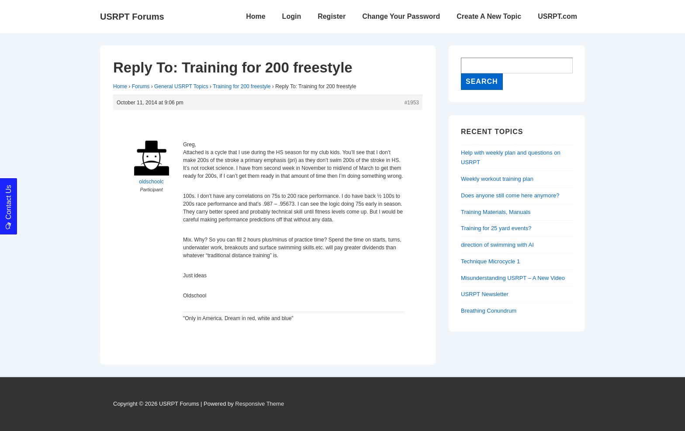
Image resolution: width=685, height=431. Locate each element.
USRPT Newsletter (485, 294)
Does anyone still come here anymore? (510, 195)
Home (255, 16)
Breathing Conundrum (488, 310)
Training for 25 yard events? (496, 228)
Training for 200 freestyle (241, 86)
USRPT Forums (132, 16)
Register (332, 16)
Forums (141, 86)
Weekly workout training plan (497, 179)
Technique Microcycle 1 (490, 261)
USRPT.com (557, 16)
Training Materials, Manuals (495, 212)
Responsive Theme (259, 403)
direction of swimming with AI (497, 244)
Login (291, 16)
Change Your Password (401, 16)
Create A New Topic (489, 16)
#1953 (412, 103)
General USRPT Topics (181, 86)
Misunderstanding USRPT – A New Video (513, 278)
